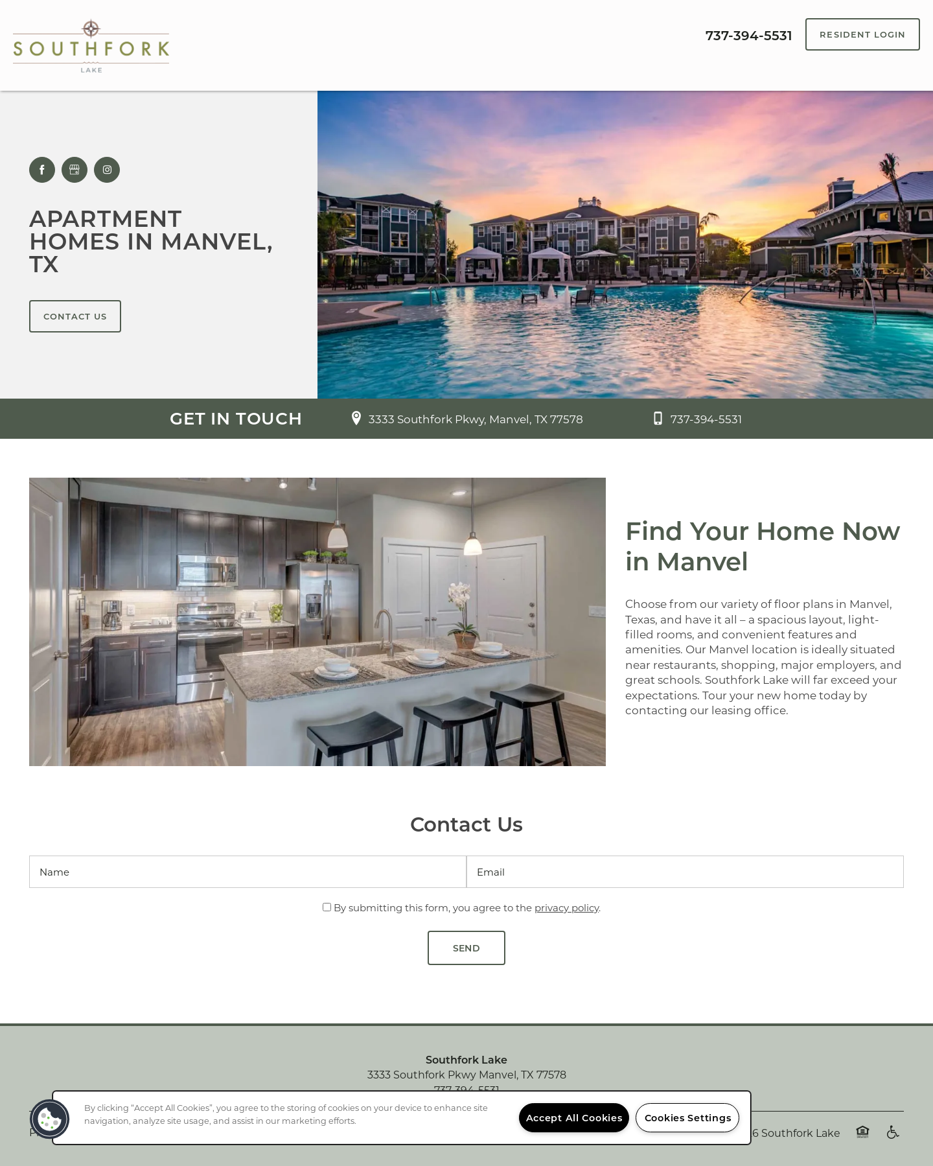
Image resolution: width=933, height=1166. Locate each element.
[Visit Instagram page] (107, 170)
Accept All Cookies (574, 1118)
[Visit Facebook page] (42, 170)
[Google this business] (74, 170)
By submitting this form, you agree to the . (467, 907)
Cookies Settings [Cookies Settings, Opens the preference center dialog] (688, 1118)
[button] (862, 34)
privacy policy (567, 907)
